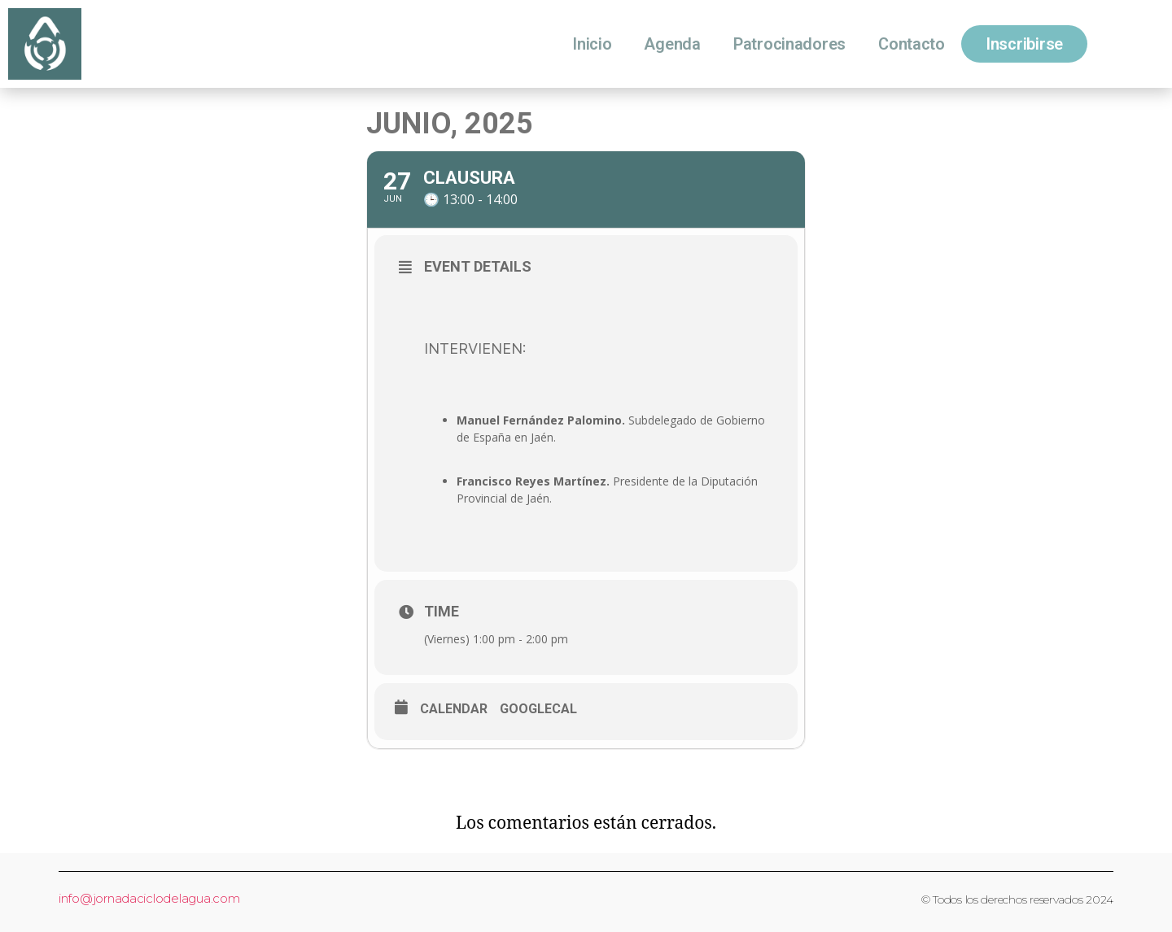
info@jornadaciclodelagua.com (149, 898)
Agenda (672, 44)
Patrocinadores (789, 44)
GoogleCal (538, 709)
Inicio (591, 44)
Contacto (911, 44)
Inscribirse (1024, 44)
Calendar (454, 709)
